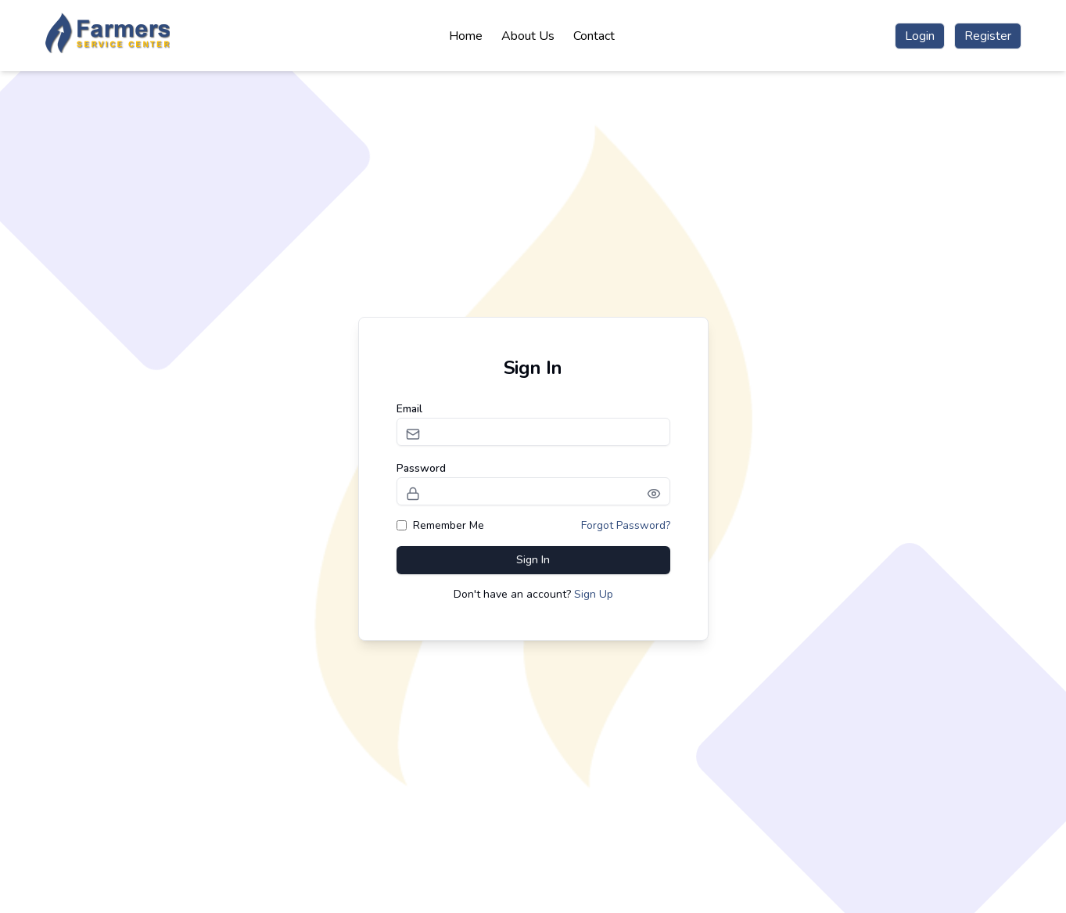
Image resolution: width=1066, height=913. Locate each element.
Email (409, 408)
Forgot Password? (625, 525)
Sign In (533, 559)
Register (987, 36)
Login (920, 36)
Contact (594, 36)
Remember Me (440, 525)
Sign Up (593, 594)
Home (466, 36)
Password (421, 468)
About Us (528, 36)
